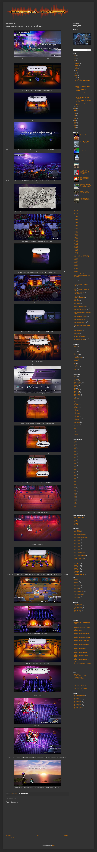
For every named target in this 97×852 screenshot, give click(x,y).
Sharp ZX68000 (77, 421)
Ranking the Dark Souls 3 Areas (80, 321)
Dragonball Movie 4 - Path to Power (81, 629)
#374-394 (76, 246)
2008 (75, 481)
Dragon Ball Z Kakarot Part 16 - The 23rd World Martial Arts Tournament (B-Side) (85, 185)
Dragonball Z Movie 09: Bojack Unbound (82, 648)
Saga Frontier (76, 611)
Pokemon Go (76, 588)
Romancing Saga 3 (77, 610)
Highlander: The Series (78, 707)
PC (74, 397)
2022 (75, 108)
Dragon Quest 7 (77, 572)
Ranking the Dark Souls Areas (80, 322)
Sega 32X (76, 410)
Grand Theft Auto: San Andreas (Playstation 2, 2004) (84, 178)
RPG (75, 363)
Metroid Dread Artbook (78, 677)
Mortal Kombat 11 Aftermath (79, 534)
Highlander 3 (76, 698)
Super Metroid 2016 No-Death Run (80, 684)
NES (75, 388)
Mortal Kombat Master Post (79, 302)
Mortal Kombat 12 (77, 536)
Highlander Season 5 (78, 705)
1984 (75, 445)
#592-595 (76, 270)
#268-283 (76, 235)
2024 (75, 58)
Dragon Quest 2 (77, 565)
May (76, 73)
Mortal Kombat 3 (77, 540)
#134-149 (76, 219)
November (77, 63)
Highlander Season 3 (78, 702)
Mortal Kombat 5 (77, 543)
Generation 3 (76, 582)
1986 (75, 448)
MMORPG (76, 359)
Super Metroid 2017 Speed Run (80, 685)
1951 (75, 441)
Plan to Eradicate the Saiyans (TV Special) (82, 663)
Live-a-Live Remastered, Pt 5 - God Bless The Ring (82, 95)
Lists (75, 299)
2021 (75, 110)
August (76, 68)
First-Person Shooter (78, 357)
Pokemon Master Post (78, 305)
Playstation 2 (76, 404)
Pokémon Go (76, 597)
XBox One (76, 434)
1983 (75, 444)
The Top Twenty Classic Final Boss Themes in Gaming (84, 157)
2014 (75, 122)
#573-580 (76, 267)
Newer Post (8, 835)
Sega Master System (78, 418)
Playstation (76, 403)
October (77, 65)
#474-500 (76, 253)
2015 (75, 120)
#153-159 (76, 222)
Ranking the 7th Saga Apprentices (80, 316)
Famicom (76, 379)
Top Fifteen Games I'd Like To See (80, 338)
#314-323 (76, 240)
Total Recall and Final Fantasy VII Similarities (84, 192)
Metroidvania (76, 360)
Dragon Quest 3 (77, 566)
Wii (74, 426)
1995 (75, 462)
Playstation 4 (76, 407)
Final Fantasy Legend (78, 604)
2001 (75, 471)
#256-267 (76, 234)
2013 (75, 123)
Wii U (75, 428)
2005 (75, 477)
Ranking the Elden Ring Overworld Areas (82, 328)
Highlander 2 (76, 696)
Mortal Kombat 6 (77, 545)
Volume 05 (76, 518)
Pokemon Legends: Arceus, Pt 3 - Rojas (83, 82)
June (76, 72)
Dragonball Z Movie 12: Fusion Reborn (81, 654)
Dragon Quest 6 (77, 571)
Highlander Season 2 (78, 701)
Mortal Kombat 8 (77, 548)
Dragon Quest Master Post (79, 292)
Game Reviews (77, 293)
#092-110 (76, 215)
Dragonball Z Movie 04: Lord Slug (80, 638)
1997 (75, 465)
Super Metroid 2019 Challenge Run (81, 688)
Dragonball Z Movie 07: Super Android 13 (82, 644)
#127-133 (76, 218)
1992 (75, 457)
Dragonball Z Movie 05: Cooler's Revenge (82, 640)
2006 (75, 478)
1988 (75, 451)
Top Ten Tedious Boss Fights (79, 339)
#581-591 (76, 268)
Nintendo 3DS (76, 389)
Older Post (66, 835)
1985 (75, 447)
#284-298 (76, 237)
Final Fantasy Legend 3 (78, 607)
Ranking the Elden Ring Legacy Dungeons (82, 325)
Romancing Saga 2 (77, 608)
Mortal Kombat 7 (77, 546)
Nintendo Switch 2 (77, 395)
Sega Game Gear (77, 415)
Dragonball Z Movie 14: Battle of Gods (81, 658)
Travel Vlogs (76, 341)
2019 (75, 113)
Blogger (53, 845)
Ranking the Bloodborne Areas (80, 318)
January (77, 106)
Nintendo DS (76, 392)
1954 (75, 442)
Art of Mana (76, 674)
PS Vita (75, 400)
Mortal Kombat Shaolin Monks (80, 554)
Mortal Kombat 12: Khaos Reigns (80, 537)
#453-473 (76, 252)
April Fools (76, 346)
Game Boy (76, 380)
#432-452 (76, 250)
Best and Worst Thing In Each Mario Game (82, 282)
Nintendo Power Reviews (79, 512)
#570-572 (76, 265)
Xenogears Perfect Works (79, 678)
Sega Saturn (76, 419)
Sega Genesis (76, 416)
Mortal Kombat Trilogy (78, 557)
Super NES (76, 424)
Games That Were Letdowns (79, 297)
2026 (75, 55)
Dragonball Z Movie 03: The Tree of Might (82, 637)
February (77, 79)
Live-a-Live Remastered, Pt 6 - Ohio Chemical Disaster (82, 93)
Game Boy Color (77, 383)
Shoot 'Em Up (76, 366)
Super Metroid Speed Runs (79, 335)
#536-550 (76, 262)
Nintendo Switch (77, 394)
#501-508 (76, 258)
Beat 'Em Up (76, 354)
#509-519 (76, 259)
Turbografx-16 (76, 425)
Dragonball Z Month (78, 630)
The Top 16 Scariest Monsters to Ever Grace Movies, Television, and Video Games (84, 172)
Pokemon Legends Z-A (78, 593)
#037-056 (76, 212)
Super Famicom (77, 422)
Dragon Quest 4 (77, 568)
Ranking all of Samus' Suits (79, 315)
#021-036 (76, 210)
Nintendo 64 (76, 391)
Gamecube (76, 385)
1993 (75, 459)
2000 (75, 469)
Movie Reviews (77, 303)
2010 (75, 128)
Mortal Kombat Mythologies (79, 552)
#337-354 (76, 243)
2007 (75, 479)
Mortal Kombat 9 (77, 549)
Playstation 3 (76, 406)
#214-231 (76, 229)
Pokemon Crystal (77, 584)
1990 (75, 454)
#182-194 (76, 226)
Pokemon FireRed (77, 587)
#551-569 (76, 264)
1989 (75, 453)
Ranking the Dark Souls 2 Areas (80, 319)
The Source (76, 708)
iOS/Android (76, 435)
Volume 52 (76, 524)
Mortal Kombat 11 (77, 533)
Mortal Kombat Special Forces (80, 555)
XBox (75, 431)
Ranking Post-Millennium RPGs (80, 309)
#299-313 (76, 238)
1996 (75, 463)
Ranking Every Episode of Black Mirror (81, 308)
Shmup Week (76, 617)
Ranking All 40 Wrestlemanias (83, 135)
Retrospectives (77, 333)
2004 (75, 475)
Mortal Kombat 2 (77, 539)
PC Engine (76, 398)
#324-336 (76, 241)
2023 (75, 60)
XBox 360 (76, 432)
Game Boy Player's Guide (79, 517)
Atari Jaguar (76, 377)
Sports (75, 368)
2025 (75, 57)
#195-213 (76, 228)
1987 (75, 450)
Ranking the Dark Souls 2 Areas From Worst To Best (85, 164)
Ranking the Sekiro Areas (79, 332)
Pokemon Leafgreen (78, 590)
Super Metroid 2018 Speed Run (80, 687)
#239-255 (76, 232)
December (77, 61)
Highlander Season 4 (78, 704)
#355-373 (76, 244)
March (76, 77)
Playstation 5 (76, 409)
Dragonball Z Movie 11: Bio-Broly (80, 652)
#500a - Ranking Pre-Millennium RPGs (81, 255)
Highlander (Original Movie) (79, 695)
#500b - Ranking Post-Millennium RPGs (81, 256)
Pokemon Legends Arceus (79, 591)
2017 (75, 117)
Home (37, 835)
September (77, 67)
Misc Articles (76, 300)
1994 (75, 460)
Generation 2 (76, 581)
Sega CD (76, 412)
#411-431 (76, 249)
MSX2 (75, 386)
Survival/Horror (77, 371)
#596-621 (76, 271)
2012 (75, 125)
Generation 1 (76, 579)
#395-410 (76, 247)
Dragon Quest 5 (77, 569)
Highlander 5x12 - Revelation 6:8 (81, 32)
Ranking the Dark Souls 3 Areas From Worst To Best (85, 199)
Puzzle (75, 362)
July (76, 70)
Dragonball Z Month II (78, 631)
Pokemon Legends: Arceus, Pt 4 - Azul (82, 80)
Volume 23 (76, 520)
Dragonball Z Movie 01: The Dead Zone (81, 633)
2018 (75, 115)
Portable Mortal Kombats (79, 558)
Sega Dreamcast (77, 413)
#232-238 (76, 231)
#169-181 (76, 225)
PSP (75, 401)
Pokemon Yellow (77, 596)
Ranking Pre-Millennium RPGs (80, 311)
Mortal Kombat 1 (77, 530)
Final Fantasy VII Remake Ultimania (81, 675)
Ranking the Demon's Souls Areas (80, 324)
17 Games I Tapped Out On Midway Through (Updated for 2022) (85, 150)
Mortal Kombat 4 (77, 542)
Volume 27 (76, 521)
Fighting (75, 356)
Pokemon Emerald (77, 585)
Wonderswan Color (77, 429)
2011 (75, 127)
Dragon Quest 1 (77, 563)
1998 (75, 466)
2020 (75, 111)
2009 (75, 482)
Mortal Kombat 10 (77, 531)
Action (75, 351)
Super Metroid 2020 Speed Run (80, 690)
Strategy (75, 369)
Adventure (76, 353)
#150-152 (76, 220)
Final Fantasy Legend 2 (78, 605)
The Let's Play (77, 598)
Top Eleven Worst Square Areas (80, 336)
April (76, 75)
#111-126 (76, 216)
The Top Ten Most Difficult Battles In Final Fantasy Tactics (85, 142)
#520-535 (76, 261)
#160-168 (76, 223)
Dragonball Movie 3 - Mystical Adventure (82, 627)
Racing (75, 365)
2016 (75, 118)
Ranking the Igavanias (78, 330)
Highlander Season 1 (78, 699)
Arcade (75, 376)
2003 (75, 474)
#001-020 (76, 209)
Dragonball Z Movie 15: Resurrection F (81, 659)
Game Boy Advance (78, 382)
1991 (75, 456)
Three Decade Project (78, 668)
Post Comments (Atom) (15, 837)
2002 (75, 472)
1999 (75, 468)
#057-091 (76, 213)
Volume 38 (76, 523)
